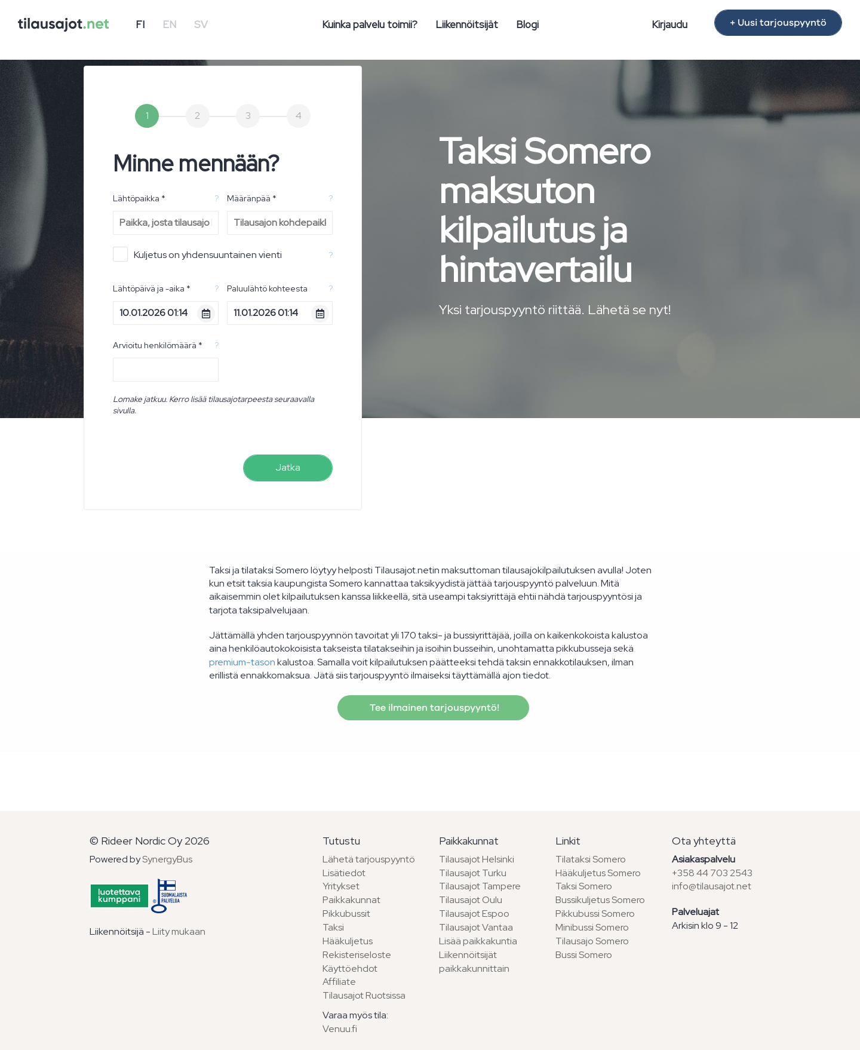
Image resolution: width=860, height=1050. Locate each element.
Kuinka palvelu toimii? (369, 24)
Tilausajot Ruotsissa (364, 995)
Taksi (333, 927)
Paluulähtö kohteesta (267, 288)
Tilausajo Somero (592, 941)
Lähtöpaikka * (139, 198)
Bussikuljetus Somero (600, 900)
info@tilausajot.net (711, 886)
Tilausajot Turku (472, 873)
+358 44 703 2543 (712, 873)
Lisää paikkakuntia (478, 941)
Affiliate (339, 981)
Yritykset (341, 886)
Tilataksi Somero (590, 859)
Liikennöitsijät (466, 24)
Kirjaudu (669, 24)
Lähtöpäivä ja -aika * (152, 288)
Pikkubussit (346, 913)
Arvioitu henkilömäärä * (157, 345)
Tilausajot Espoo (474, 913)
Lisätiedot (344, 873)
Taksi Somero (583, 886)
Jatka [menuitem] (287, 467)
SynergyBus (167, 859)
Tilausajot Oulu (470, 900)
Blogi (527, 24)
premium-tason (242, 662)
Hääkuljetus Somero (598, 873)
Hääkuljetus (347, 941)
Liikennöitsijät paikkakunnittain (474, 961)
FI (140, 24)
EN (169, 24)
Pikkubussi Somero (595, 913)
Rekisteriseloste (356, 954)
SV (201, 24)
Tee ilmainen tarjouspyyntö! (433, 707)
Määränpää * (252, 198)
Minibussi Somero (592, 927)
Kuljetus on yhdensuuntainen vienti (197, 254)
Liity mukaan (178, 931)
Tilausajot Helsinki (476, 859)
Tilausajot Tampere (480, 886)
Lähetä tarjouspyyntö (368, 859)
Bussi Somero (583, 954)
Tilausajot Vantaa (476, 927)
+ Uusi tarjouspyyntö (778, 22)
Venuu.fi (339, 1029)
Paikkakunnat (351, 900)
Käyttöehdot (349, 968)
